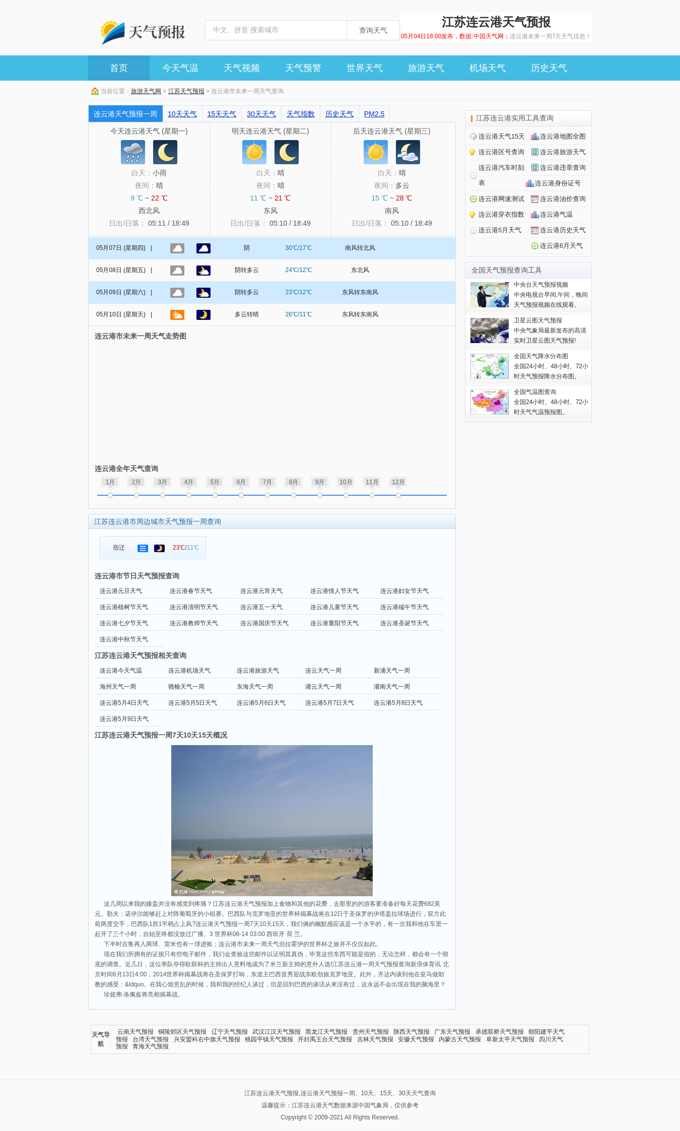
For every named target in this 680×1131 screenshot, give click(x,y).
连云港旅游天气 (258, 670)
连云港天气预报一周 (125, 114)
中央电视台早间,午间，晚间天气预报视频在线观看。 (551, 294)
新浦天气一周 (392, 670)
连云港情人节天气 (334, 590)
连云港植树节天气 (124, 607)
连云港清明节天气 (194, 607)
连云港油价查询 (563, 199)
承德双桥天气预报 (499, 1031)
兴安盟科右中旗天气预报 (207, 1039)
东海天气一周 (255, 686)
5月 (215, 482)
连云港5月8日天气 (398, 702)
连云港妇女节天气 (404, 590)
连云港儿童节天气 (334, 607)
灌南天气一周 (392, 686)
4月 (189, 482)
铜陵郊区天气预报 (182, 1031)
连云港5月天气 (500, 230)
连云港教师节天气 (194, 623)
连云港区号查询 (501, 152)
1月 (110, 482)
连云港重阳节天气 (334, 623)
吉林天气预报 (375, 1039)
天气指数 (301, 114)
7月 (268, 482)
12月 (398, 482)
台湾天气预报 (150, 1039)
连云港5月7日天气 (329, 702)
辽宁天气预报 (230, 1031)
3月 (163, 482)
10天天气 (182, 114)
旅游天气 (426, 68)
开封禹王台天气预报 (325, 1039)
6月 (241, 482)
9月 (320, 482)
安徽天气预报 (416, 1039)
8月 (294, 482)
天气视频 (242, 68)
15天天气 (222, 114)
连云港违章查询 (563, 167)
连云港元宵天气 (261, 590)
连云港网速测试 (501, 199)
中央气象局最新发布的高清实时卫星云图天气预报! (550, 330)
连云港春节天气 (191, 590)
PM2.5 (374, 114)
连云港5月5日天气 (192, 702)
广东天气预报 (452, 1031)
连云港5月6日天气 (261, 702)
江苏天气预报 (186, 91)
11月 (372, 482)
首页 (119, 68)
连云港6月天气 (561, 245)
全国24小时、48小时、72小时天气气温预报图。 (551, 402)
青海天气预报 (150, 1046)
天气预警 (303, 68)
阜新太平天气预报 (510, 1039)
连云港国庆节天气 (264, 623)
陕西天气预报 (411, 1031)
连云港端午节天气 (404, 607)
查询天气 (373, 30)
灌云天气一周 (323, 686)
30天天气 (261, 114)
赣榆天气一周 (186, 686)
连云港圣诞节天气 (404, 623)
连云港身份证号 (558, 183)
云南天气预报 (135, 1031)
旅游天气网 (146, 91)
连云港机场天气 (189, 670)
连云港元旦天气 (121, 590)
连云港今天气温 (121, 670)
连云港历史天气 (563, 230)
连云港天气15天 (502, 136)
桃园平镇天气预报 (269, 1039)
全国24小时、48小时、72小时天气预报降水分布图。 (551, 366)
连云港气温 (556, 214)
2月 (137, 482)
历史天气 (549, 68)
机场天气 (487, 68)
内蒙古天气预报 (460, 1039)
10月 (345, 482)
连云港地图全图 (563, 136)
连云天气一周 (323, 670)
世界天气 (365, 68)
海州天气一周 (118, 686)
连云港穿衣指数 (501, 214)
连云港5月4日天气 (124, 702)
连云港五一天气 (261, 607)
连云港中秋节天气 (124, 639)
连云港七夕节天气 (124, 623)
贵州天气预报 (371, 1031)
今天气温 (180, 68)
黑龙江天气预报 (326, 1031)
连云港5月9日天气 (124, 718)
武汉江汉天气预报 (276, 1031)
